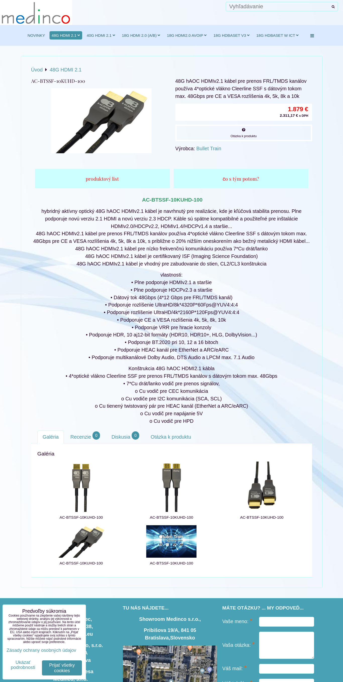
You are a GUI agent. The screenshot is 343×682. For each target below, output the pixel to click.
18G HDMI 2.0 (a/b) (141, 35)
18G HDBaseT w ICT (277, 35)
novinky (36, 35)
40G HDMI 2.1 (101, 35)
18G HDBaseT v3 (231, 35)
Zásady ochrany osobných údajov (41, 650)
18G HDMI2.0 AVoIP (187, 35)
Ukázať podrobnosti (23, 665)
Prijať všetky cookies (62, 667)
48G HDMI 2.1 (66, 35)
